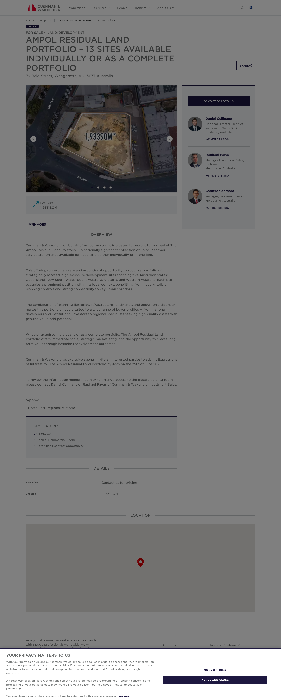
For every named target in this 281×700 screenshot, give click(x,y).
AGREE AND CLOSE (215, 679)
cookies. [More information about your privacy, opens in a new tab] (124, 695)
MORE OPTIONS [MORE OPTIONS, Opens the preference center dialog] (215, 669)
